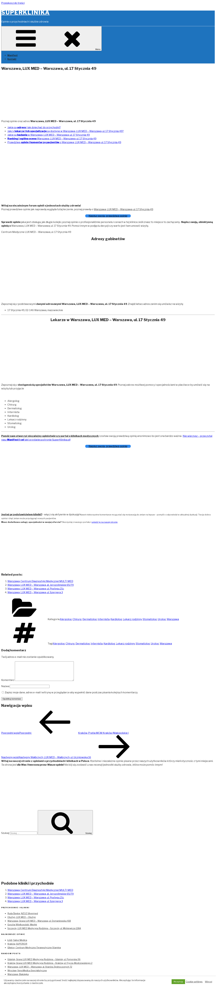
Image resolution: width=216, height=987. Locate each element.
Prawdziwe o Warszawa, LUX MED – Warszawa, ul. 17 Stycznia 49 (64, 142)
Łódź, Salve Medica (17, 943)
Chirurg (77, 619)
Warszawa (173, 619)
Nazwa (5, 690)
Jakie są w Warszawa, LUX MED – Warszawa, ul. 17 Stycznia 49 (48, 134)
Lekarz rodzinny (132, 619)
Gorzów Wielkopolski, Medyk (22, 928)
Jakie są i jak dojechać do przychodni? (34, 127)
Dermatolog (89, 619)
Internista (104, 619)
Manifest (12, 55)
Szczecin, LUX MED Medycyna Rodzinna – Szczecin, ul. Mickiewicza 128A (44, 932)
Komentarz (7, 683)
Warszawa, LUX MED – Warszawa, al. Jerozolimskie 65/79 (40, 584)
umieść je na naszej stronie (105, 522)
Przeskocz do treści (13, 3)
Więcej (208, 981)
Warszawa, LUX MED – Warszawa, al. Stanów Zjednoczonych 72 (39, 970)
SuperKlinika (25, 12)
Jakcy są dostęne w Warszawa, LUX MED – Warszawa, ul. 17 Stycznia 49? (65, 131)
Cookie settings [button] (194, 981)
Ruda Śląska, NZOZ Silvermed (22, 917)
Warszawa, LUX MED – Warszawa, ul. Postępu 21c (35, 588)
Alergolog (66, 619)
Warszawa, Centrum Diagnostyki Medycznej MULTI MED (40, 581)
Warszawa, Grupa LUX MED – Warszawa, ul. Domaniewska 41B (39, 924)
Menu (51, 38)
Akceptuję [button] (178, 981)
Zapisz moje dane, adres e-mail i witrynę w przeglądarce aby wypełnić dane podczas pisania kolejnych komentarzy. (71, 696)
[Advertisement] (108, 95)
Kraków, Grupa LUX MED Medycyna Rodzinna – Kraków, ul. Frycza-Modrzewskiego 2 (49, 966)
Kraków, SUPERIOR (17, 947)
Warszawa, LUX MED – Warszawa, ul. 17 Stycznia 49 (51, 138)
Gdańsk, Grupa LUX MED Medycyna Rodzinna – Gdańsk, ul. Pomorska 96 (43, 963)
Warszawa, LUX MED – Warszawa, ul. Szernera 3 (35, 592)
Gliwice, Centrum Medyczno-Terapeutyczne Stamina (34, 951)
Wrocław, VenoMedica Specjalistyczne (27, 974)
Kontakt (11, 59)
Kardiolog (116, 619)
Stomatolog (150, 619)
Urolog (162, 619)
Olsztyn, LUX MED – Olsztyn (21, 921)
